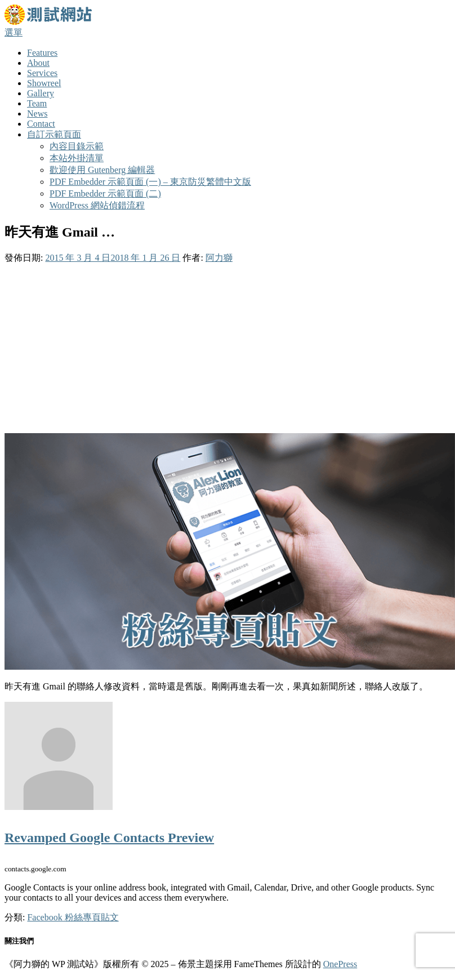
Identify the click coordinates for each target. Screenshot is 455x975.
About (38, 63)
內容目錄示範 (77, 146)
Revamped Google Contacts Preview (109, 837)
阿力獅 (219, 257)
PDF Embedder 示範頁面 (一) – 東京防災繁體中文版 (150, 181)
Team (37, 103)
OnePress (340, 964)
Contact (41, 123)
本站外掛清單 (77, 158)
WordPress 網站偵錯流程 (97, 205)
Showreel (44, 83)
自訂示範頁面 (54, 134)
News (37, 113)
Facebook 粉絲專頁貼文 (72, 917)
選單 (14, 32)
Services (42, 73)
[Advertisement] (227, 349)
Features (42, 52)
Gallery (40, 93)
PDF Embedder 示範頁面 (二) (105, 193)
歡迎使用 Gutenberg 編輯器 (102, 170)
